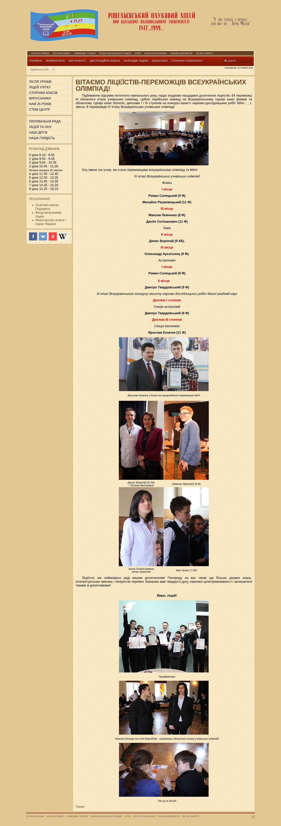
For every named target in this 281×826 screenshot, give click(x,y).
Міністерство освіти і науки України (50, 222)
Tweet (80, 807)
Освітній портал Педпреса (47, 207)
